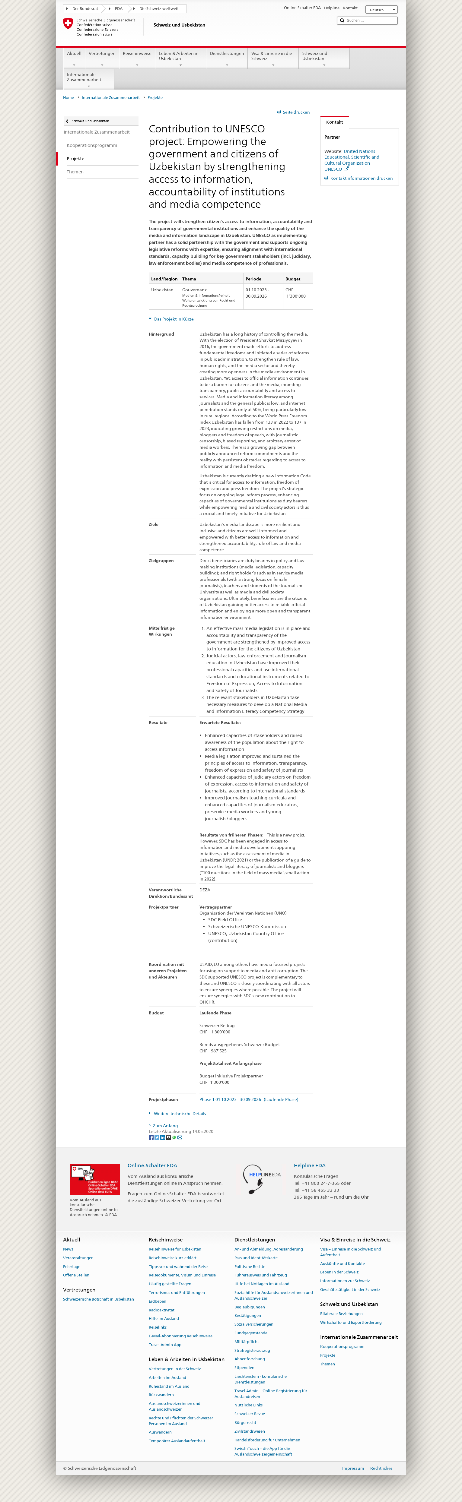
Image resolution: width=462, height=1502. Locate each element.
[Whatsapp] (174, 1137)
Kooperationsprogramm (342, 1346)
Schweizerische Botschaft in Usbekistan (98, 1299)
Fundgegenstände (250, 1333)
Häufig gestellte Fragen (170, 1284)
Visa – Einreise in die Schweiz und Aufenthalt (350, 1252)
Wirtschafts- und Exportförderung (351, 1322)
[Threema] (169, 1137)
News (68, 1249)
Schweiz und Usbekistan (324, 59)
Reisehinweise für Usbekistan (175, 1249)
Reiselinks (158, 1327)
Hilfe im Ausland (164, 1319)
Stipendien (244, 1368)
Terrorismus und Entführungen (177, 1292)
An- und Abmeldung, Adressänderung (268, 1249)
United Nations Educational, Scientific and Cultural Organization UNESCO (351, 160)
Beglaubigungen (249, 1307)
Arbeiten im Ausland (167, 1377)
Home (68, 97)
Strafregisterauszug (252, 1350)
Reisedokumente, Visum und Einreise (182, 1275)
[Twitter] (157, 1137)
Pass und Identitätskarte (256, 1258)
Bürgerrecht (245, 1422)
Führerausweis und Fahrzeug (260, 1275)
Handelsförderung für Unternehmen (267, 1440)
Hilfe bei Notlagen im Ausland (261, 1284)
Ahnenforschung (249, 1359)
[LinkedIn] (163, 1137)
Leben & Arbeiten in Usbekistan (180, 59)
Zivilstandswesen (249, 1431)
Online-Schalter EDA (152, 1165)
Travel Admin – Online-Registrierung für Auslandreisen (270, 1394)
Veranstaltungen (78, 1258)
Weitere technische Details (179, 1113)
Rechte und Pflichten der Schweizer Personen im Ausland (181, 1421)
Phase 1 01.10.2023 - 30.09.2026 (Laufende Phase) (248, 1099)
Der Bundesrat (85, 8)
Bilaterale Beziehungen (341, 1313)
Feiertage (71, 1266)
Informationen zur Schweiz (345, 1281)
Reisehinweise (137, 59)
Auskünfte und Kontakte (342, 1263)
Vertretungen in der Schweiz (175, 1369)
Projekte (327, 1355)
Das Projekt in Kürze (173, 319)
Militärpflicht (246, 1341)
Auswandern (160, 1432)
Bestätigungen (247, 1316)
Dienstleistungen (226, 59)
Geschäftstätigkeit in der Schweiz (350, 1289)
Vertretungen (102, 59)
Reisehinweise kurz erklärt (172, 1258)
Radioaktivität (161, 1310)
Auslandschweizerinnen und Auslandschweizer (174, 1406)
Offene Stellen (76, 1275)
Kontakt (331, 122)
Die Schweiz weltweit (159, 8)
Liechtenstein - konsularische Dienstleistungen (260, 1379)
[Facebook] (152, 1137)
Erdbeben (157, 1301)
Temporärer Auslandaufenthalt (177, 1441)
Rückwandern (161, 1395)
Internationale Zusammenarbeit (89, 80)
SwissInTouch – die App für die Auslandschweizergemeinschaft (263, 1452)
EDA (119, 8)
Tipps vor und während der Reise (178, 1266)
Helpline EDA (310, 1165)
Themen (327, 1364)
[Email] (179, 1137)
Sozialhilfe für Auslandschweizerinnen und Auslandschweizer (273, 1295)
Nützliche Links (248, 1405)
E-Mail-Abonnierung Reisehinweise (180, 1336)
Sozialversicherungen (253, 1324)
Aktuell (74, 59)
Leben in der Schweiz (339, 1272)
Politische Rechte (249, 1266)
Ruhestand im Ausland (169, 1386)
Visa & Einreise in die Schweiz (273, 59)
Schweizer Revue (249, 1414)
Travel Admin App (165, 1344)
